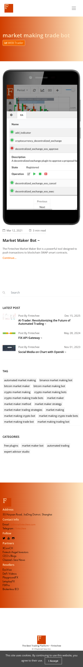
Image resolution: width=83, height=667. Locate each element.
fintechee (20, 528)
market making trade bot (19, 421)
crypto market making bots (50, 392)
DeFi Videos (10, 573)
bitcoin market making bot (49, 386)
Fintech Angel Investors (15, 552)
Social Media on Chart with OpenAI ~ (42, 352)
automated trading (58, 445)
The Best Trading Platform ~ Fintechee (41, 645)
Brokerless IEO (11, 589)
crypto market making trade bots (23, 398)
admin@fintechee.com (23, 524)
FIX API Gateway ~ (30, 338)
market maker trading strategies (23, 409)
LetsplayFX (9, 581)
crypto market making (17, 392)
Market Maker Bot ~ (21, 240)
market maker (55, 398)
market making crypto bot (19, 415)
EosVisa (7, 569)
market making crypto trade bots (58, 415)
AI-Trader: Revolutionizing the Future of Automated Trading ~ (44, 322)
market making (55, 409)
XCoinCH (8, 548)
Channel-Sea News (14, 560)
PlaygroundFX (10, 577)
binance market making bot (56, 380)
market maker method (17, 404)
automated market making (20, 380)
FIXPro (6, 585)
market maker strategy (48, 404)
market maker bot (32, 445)
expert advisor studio (16, 451)
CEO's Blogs (9, 556)
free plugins (11, 445)
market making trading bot (53, 421)
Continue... (9, 258)
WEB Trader (13, 43)
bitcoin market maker (17, 386)
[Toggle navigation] (74, 8)
